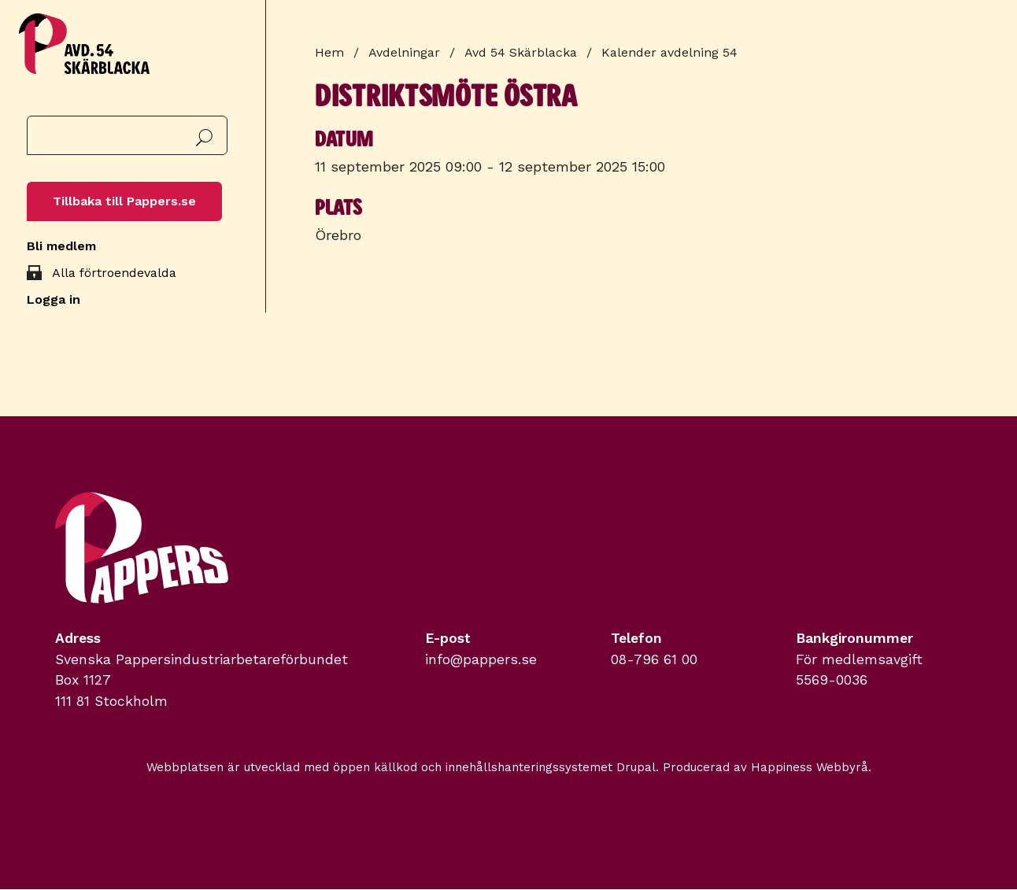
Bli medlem (61, 245)
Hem (329, 52)
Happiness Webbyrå (809, 767)
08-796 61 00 (654, 659)
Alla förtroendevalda (114, 272)
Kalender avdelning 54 (669, 52)
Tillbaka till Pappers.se (124, 201)
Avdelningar (404, 52)
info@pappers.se (481, 659)
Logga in (53, 299)
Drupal (636, 767)
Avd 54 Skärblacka (520, 52)
